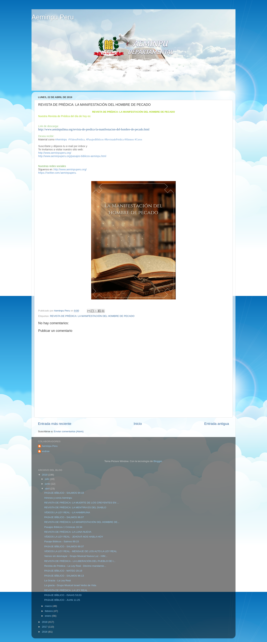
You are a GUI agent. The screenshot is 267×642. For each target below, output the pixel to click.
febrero (49, 611)
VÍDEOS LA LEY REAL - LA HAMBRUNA (67, 512)
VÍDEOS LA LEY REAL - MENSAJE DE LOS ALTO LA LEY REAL (80, 551)
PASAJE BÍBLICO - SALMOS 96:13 (64, 575)
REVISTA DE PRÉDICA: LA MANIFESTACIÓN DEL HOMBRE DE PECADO (92, 316)
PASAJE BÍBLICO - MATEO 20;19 (63, 570)
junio (48, 483)
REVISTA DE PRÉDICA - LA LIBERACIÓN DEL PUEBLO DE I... (80, 561)
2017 (45, 626)
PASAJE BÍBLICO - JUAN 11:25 (62, 600)
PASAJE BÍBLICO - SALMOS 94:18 (64, 492)
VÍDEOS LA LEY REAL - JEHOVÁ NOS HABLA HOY (73, 536)
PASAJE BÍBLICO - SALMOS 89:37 (64, 546)
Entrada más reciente (54, 424)
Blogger (158, 461)
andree (46, 451)
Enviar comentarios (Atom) (69, 431)
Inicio (138, 424)
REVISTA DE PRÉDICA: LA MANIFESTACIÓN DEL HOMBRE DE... (82, 522)
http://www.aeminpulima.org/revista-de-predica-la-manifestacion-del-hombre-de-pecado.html (93, 129)
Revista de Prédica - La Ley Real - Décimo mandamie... (75, 566)
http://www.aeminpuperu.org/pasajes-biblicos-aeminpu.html (72, 156)
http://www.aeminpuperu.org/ (54, 152)
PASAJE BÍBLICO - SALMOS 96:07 (64, 517)
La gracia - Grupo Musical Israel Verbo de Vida (70, 585)
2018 (45, 622)
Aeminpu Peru (53, 17)
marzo (48, 606)
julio (47, 479)
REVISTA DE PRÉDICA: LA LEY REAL (66, 590)
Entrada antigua (216, 424)
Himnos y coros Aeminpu (58, 497)
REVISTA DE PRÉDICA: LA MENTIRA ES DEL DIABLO (75, 507)
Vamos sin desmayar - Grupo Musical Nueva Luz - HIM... (75, 556)
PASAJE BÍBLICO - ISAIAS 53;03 (63, 595)
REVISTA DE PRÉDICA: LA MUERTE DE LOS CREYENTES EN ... (81, 502)
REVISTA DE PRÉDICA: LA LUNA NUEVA (67, 531)
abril (47, 488)
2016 (45, 631)
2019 (45, 474)
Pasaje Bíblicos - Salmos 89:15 (61, 541)
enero (48, 615)
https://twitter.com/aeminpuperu (57, 172)
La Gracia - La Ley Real (57, 580)
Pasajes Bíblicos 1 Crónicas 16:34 (63, 527)
